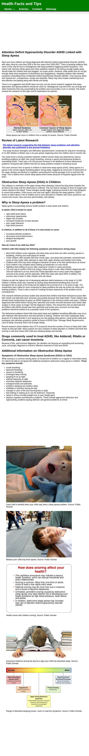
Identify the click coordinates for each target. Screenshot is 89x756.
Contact (37, 9)
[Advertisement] (44, 30)
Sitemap (51, 9)
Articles (23, 9)
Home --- (9, 9)
